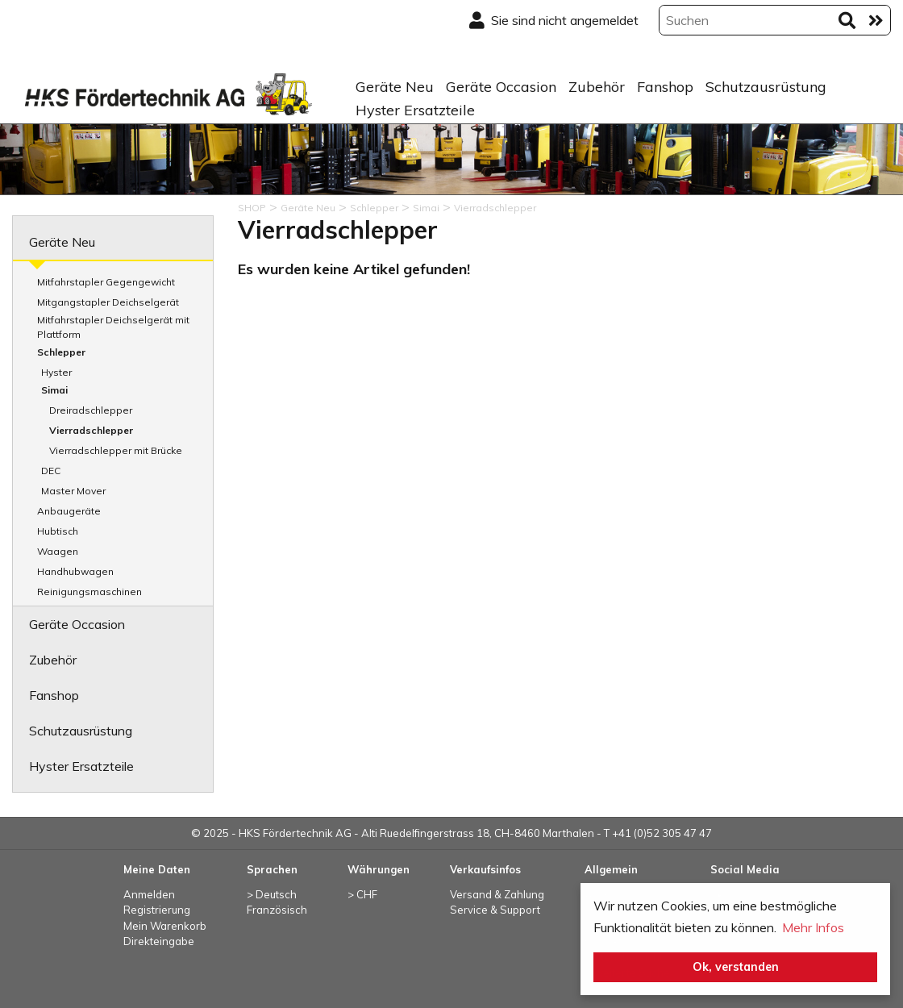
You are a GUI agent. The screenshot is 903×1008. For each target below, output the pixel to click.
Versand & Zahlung (497, 894)
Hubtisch (57, 531)
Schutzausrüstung (765, 86)
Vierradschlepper (91, 430)
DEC (50, 470)
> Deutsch (272, 894)
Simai (54, 390)
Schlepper (61, 352)
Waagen (57, 551)
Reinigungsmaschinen (89, 591)
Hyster (56, 372)
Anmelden (149, 894)
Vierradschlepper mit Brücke (115, 450)
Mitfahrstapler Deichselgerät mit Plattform (113, 327)
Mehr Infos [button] (813, 927)
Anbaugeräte (69, 511)
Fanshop (665, 86)
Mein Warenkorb (164, 925)
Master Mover (73, 491)
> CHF (362, 894)
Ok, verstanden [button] (736, 967)
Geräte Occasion (501, 86)
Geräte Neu (395, 86)
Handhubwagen (75, 571)
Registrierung (156, 909)
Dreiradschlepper (90, 410)
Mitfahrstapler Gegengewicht (106, 282)
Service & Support (495, 909)
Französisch (277, 909)
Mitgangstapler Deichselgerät (108, 302)
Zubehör (596, 86)
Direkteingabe (158, 941)
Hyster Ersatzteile (415, 110)
